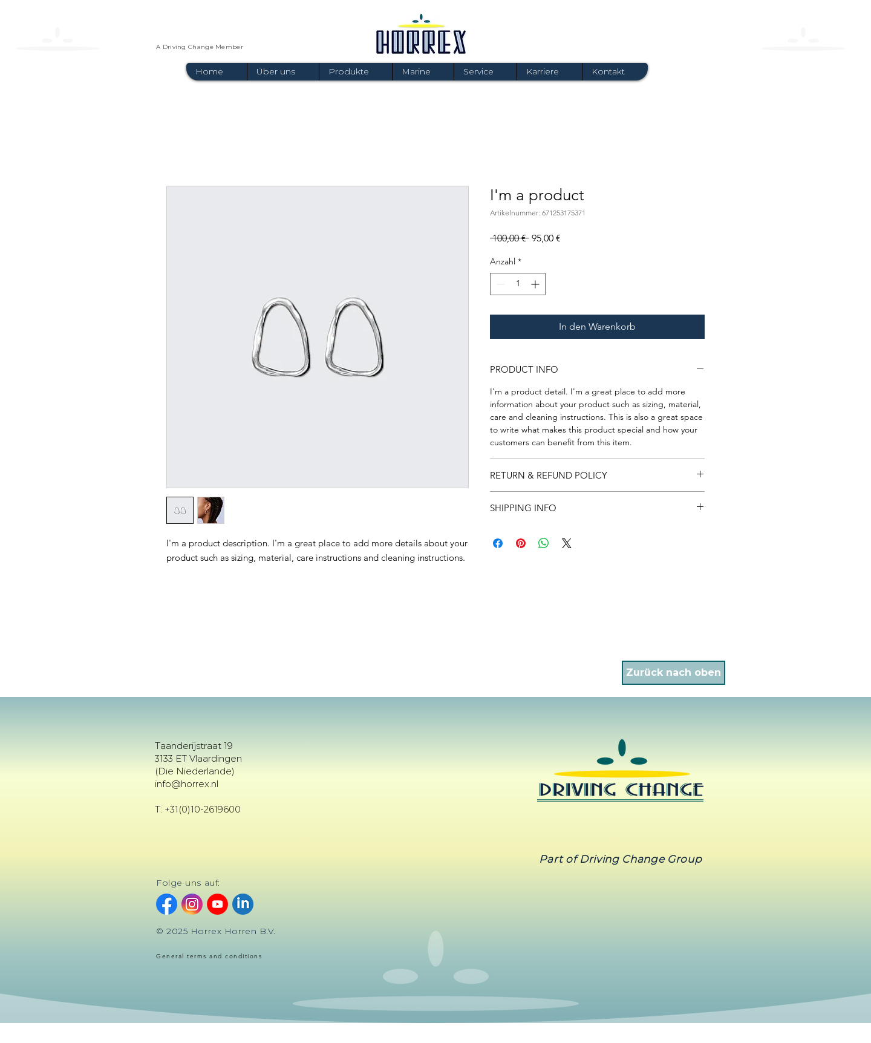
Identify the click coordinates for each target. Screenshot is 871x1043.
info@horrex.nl (186, 784)
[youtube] (217, 904)
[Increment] (536, 284)
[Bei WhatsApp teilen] (544, 543)
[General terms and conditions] (217, 956)
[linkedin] (242, 904)
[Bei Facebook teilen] (498, 543)
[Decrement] (499, 284)
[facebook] (166, 904)
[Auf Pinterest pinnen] (521, 543)
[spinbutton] (518, 284)
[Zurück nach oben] (673, 673)
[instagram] (192, 904)
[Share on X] (566, 543)
